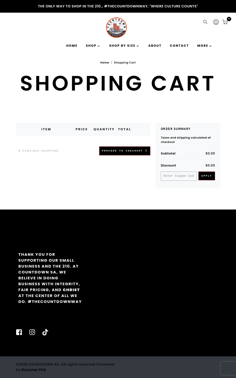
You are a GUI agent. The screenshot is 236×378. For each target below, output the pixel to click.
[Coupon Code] (179, 176)
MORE (202, 45)
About (154, 45)
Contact (179, 45)
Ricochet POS (33, 369)
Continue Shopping (39, 151)
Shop (91, 45)
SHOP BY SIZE (122, 45)
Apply (206, 176)
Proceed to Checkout (125, 150)
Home (71, 45)
